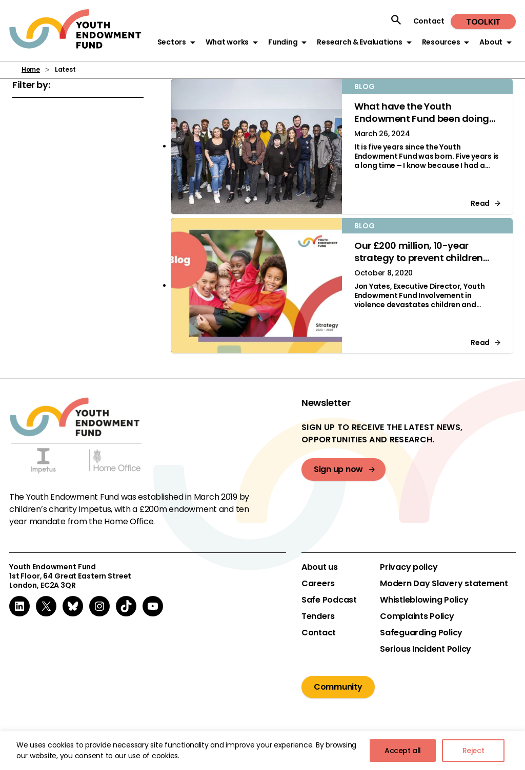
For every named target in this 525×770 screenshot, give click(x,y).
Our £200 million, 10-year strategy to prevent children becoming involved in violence (424, 257)
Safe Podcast (329, 600)
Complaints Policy (417, 616)
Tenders (318, 616)
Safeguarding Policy (421, 633)
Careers (318, 584)
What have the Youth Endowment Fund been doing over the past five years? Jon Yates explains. (421, 124)
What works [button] (227, 42)
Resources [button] (441, 42)
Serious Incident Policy (425, 649)
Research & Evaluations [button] (359, 42)
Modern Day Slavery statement (444, 584)
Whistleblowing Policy (424, 600)
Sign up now (338, 469)
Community (338, 687)
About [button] (490, 42)
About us (319, 567)
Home (31, 69)
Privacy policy (408, 567)
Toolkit (483, 22)
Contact (429, 21)
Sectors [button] (171, 42)
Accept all (403, 750)
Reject (473, 750)
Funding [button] (282, 42)
